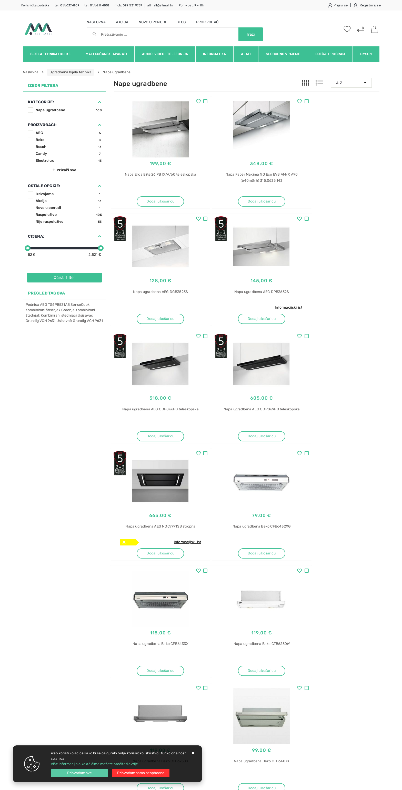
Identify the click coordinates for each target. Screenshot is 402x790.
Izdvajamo (69, 194)
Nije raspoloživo (69, 221)
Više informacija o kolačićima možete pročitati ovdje (94, 764)
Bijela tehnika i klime (50, 54)
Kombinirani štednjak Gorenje (50, 310)
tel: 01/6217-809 (67, 5)
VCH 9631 (95, 321)
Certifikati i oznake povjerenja (195, 693)
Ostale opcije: (44, 186)
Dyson (366, 54)
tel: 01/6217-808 (96, 5)
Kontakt (120, 670)
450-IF (302, 688)
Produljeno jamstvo (186, 678)
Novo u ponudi (152, 22)
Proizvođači (207, 22)
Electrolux (69, 160)
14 (258, 578)
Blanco (302, 670)
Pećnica (32, 304)
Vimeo (336, 622)
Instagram (310, 622)
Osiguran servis (126, 693)
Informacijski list (176, 309)
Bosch (69, 147)
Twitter (283, 622)
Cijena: (36, 236)
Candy (69, 153)
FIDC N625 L (306, 733)
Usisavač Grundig (71, 321)
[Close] (79, 773)
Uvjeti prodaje (126, 662)
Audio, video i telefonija (165, 54)
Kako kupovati (125, 678)
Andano (302, 679)
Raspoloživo (69, 214)
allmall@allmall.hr (160, 5)
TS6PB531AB (59, 304)
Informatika (214, 54)
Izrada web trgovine (364, 782)
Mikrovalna (305, 742)
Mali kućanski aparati (106, 54)
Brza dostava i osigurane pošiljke (141, 685)
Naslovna (96, 22)
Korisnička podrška (35, 5)
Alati (246, 54)
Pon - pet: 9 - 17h (191, 5)
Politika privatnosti (185, 670)
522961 (302, 706)
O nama (176, 662)
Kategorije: (41, 102)
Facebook (257, 622)
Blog (181, 22)
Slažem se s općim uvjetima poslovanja (70, 636)
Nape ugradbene (69, 110)
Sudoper (303, 661)
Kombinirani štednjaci (59, 315)
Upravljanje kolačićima (133, 701)
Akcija (122, 22)
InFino (301, 697)
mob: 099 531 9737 (128, 5)
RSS (357, 622)
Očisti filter (64, 277)
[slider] (28, 248)
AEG (69, 133)
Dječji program (330, 54)
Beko (69, 140)
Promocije (178, 685)
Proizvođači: (42, 125)
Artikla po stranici (314, 578)
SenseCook (80, 304)
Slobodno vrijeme (283, 54)
